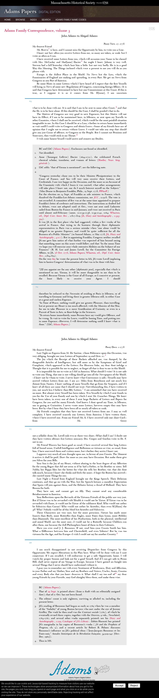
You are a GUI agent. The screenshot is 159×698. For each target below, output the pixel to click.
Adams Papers (61, 148)
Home (7, 20)
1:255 (58, 621)
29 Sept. (52, 591)
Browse (20, 20)
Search (46, 20)
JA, (97, 215)
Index (33, 20)
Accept (119, 685)
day (54, 258)
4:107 (58, 237)
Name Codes (71, 20)
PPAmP (103, 191)
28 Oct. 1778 (61, 252)
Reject (134, 685)
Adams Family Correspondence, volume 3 (37, 30)
